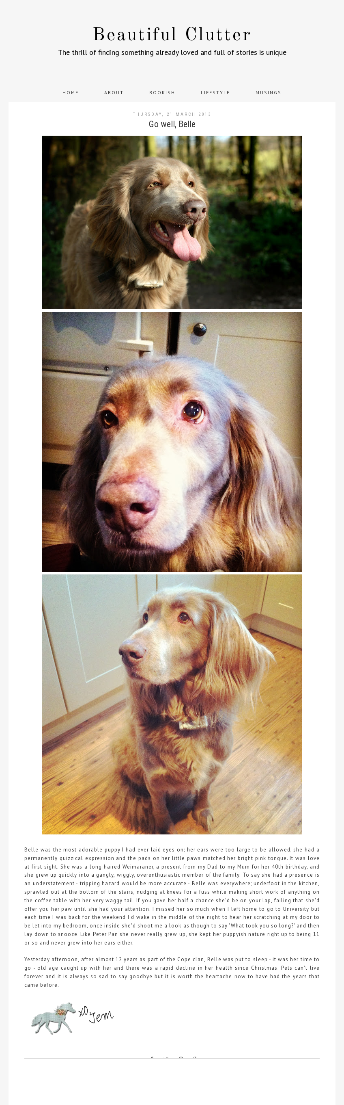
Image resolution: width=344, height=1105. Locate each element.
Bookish (162, 92)
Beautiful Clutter (172, 35)
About (114, 92)
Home (70, 92)
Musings (269, 92)
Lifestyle (215, 92)
